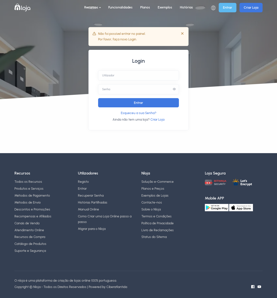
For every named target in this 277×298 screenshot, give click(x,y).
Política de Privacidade (157, 223)
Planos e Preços (152, 188)
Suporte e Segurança (30, 251)
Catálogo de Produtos (30, 244)
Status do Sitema (154, 237)
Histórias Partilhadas (92, 202)
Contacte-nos (151, 202)
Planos (145, 7)
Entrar (227, 7)
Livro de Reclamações (157, 230)
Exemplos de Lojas (155, 195)
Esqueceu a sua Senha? (138, 113)
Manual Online (88, 209)
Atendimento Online (29, 230)
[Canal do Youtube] (261, 286)
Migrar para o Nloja (92, 229)
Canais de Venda (26, 223)
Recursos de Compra (29, 237)
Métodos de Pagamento (32, 195)
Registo (83, 182)
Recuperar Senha (91, 195)
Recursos (91, 7)
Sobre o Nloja (151, 209)
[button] (213, 7)
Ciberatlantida (116, 287)
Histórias (186, 7)
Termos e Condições (156, 216)
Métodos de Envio (27, 202)
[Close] (182, 33)
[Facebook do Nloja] (254, 286)
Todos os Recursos (28, 182)
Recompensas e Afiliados (32, 216)
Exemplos (165, 7)
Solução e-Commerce (157, 182)
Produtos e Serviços (28, 188)
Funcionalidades (120, 7)
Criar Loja (251, 7)
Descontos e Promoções (32, 209)
